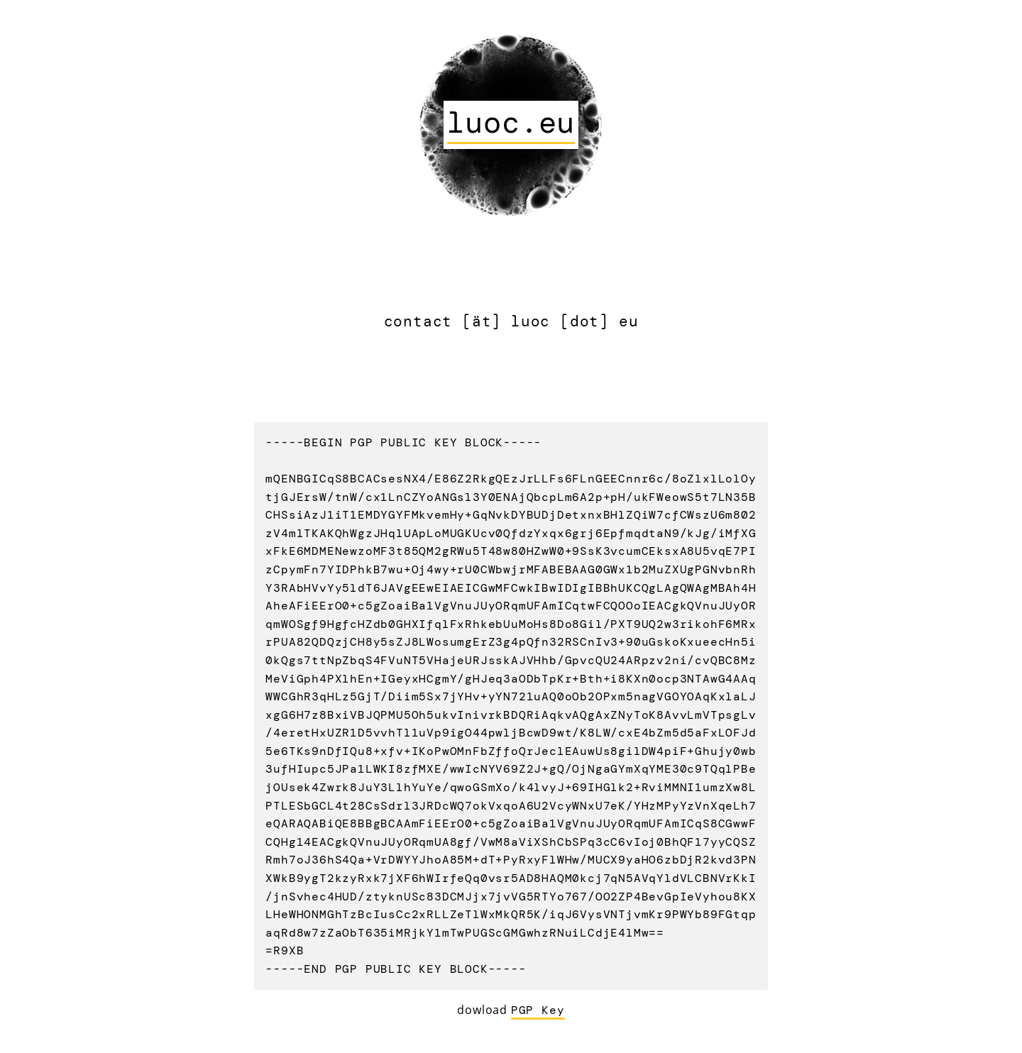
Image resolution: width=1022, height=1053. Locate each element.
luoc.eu (511, 122)
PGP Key (538, 1010)
